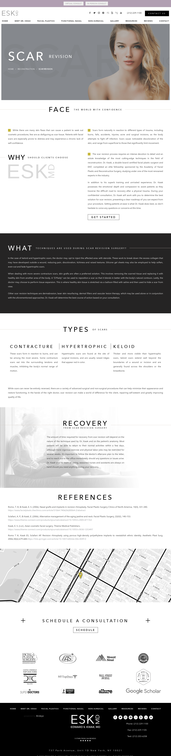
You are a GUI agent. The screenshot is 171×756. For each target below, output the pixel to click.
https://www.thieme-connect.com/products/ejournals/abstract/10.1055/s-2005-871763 (50, 520)
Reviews (148, 20)
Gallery (114, 20)
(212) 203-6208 (139, 736)
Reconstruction (29, 69)
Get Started (103, 217)
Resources (131, 20)
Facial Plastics (46, 20)
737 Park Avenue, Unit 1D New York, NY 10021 (85, 750)
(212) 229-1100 (141, 724)
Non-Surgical (96, 20)
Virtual (70, 4)
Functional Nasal (71, 20)
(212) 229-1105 (139, 730)
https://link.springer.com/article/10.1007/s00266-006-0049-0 (57, 539)
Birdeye (40, 716)
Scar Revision (51, 69)
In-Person (99, 4)
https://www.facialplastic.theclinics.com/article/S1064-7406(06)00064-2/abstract (47, 510)
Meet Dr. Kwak (23, 20)
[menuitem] (5, 21)
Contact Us (157, 13)
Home (5, 20)
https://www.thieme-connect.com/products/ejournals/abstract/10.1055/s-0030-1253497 (50, 530)
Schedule (85, 630)
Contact (164, 20)
